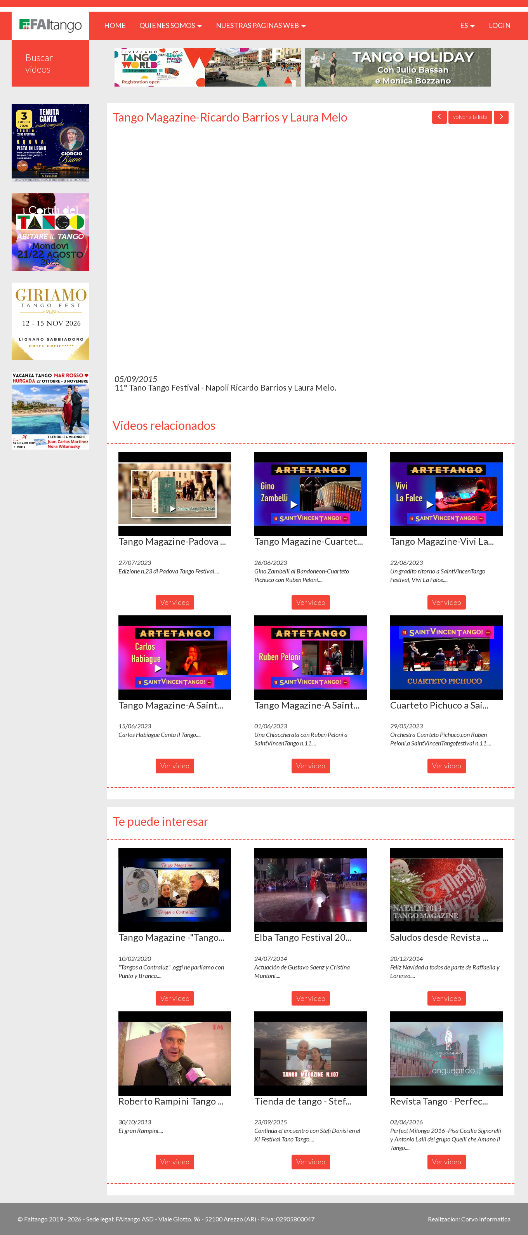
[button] (174, 494)
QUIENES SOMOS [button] (170, 25)
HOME (118, 25)
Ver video (174, 602)
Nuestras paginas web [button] (261, 25)
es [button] (467, 25)
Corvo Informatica (486, 1219)
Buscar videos (39, 63)
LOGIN (500, 25)
